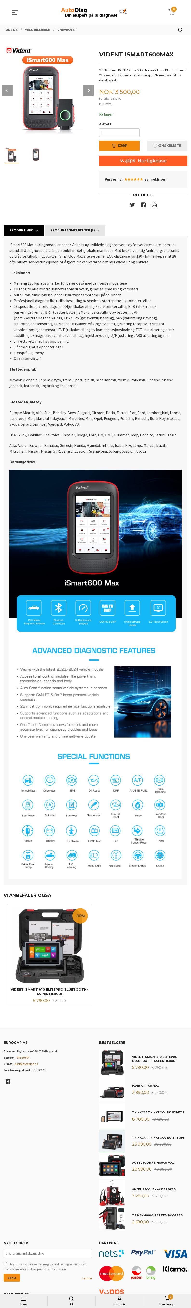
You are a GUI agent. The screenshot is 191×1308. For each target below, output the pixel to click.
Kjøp (119, 146)
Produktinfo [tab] (21, 231)
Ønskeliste (167, 146)
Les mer (87, 1279)
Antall (105, 124)
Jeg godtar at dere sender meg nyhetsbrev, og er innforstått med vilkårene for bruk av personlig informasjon (45, 1268)
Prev (7, 90)
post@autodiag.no (26, 1065)
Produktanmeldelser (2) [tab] (72, 231)
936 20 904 (23, 1058)
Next (88, 90)
